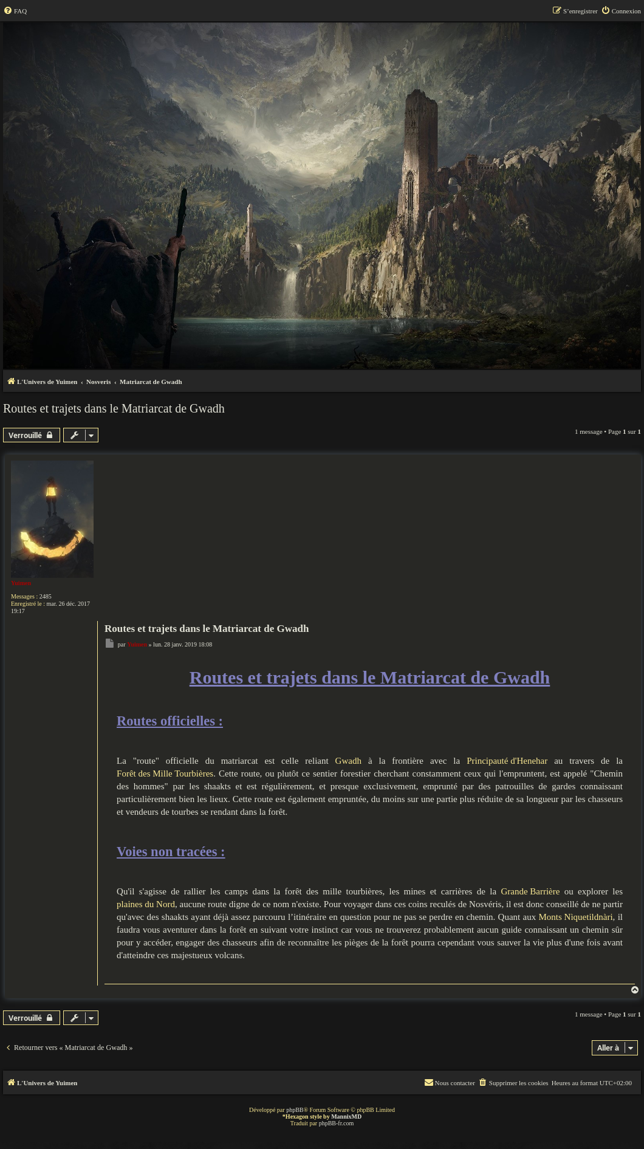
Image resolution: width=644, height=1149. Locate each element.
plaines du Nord (146, 904)
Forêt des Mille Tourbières (165, 773)
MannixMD (346, 1116)
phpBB (294, 1109)
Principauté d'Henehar (507, 761)
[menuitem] (15, 11)
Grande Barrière (530, 891)
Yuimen (21, 583)
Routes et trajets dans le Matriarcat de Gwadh (114, 408)
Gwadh (348, 761)
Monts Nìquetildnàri (576, 917)
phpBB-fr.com (336, 1123)
